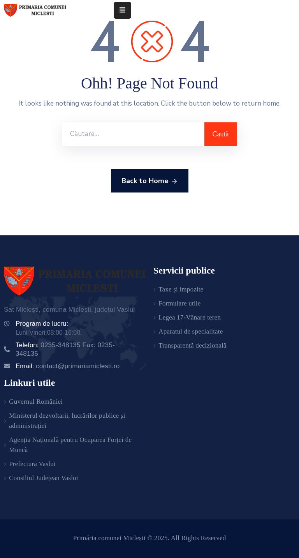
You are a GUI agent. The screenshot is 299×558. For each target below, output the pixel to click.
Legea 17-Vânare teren (189, 317)
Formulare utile (179, 303)
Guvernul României (36, 401)
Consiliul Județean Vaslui (43, 478)
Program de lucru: (42, 323)
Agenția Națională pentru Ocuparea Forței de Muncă (70, 445)
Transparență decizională (192, 345)
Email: (68, 366)
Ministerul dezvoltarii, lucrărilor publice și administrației (67, 420)
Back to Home (149, 181)
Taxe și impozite (180, 289)
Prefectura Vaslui (32, 464)
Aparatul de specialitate (190, 331)
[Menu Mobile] (122, 10)
